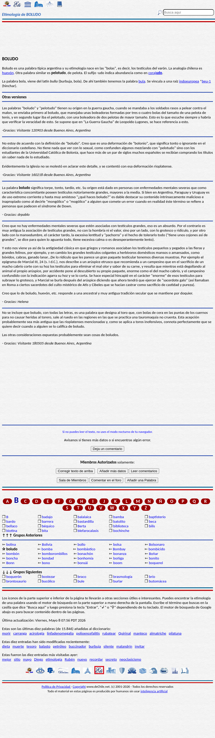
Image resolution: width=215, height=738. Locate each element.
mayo (27, 659)
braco (82, 576)
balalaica (84, 517)
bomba (47, 549)
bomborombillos (54, 553)
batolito (119, 521)
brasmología (122, 576)
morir (6, 633)
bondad (48, 558)
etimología (54, 659)
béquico (48, 526)
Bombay (119, 549)
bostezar (48, 576)
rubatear (109, 633)
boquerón (13, 576)
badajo (47, 517)
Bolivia (47, 544)
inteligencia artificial (154, 691)
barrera (47, 521)
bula (141, 81)
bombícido (156, 549)
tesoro (31, 646)
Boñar (153, 553)
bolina (11, 544)
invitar (140, 646)
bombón (12, 553)
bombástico (86, 549)
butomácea (158, 581)
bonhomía (85, 558)
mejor (6, 659)
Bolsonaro (157, 544)
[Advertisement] (107, 38)
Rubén (70, 659)
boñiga (118, 558)
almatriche (158, 633)
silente (109, 646)
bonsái (83, 563)
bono (46, 563)
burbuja (95, 646)
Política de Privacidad (56, 686)
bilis (152, 526)
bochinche (121, 530)
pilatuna (175, 633)
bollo (81, 544)
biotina (11, 530)
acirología (36, 633)
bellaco (11, 526)
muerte (18, 646)
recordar (96, 659)
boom (117, 563)
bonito (154, 558)
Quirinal (124, 633)
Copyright (79, 686)
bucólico (48, 581)
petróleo (59, 646)
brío (152, 576)
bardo (10, 521)
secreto (111, 659)
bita (45, 530)
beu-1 (206, 81)
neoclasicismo (130, 659)
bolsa (117, 544)
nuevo (82, 659)
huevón (8, 72)
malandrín (124, 646)
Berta (82, 526)
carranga (20, 633)
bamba (118, 517)
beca (152, 521)
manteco (140, 633)
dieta (6, 646)
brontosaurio (16, 581)
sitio (17, 659)
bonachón (85, 553)
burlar (118, 581)
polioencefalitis (88, 633)
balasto (44, 646)
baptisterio (157, 517)
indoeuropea (189, 81)
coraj (155, 72)
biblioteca (121, 526)
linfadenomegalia (60, 633)
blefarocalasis (88, 530)
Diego (38, 659)
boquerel (156, 563)
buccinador (77, 646)
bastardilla (86, 521)
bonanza (120, 553)
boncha (12, 558)
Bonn (10, 563)
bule (81, 581)
